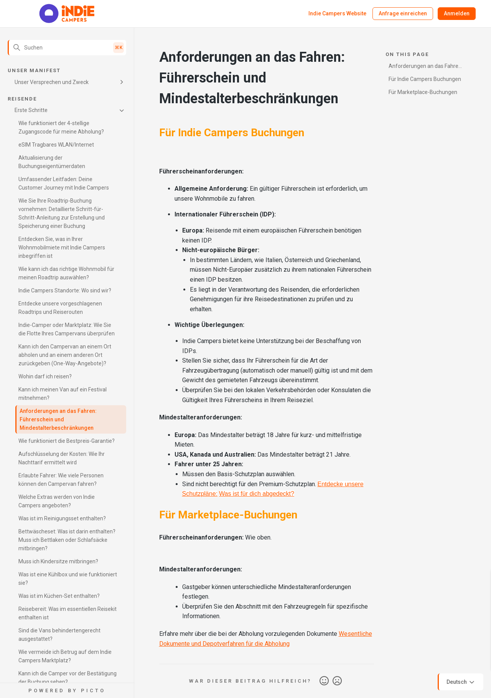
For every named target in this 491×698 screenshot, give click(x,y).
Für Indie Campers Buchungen (425, 79)
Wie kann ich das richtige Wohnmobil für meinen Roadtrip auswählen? (66, 273)
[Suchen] (67, 47)
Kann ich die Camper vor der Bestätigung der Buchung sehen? (67, 677)
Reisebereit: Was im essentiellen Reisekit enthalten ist (67, 613)
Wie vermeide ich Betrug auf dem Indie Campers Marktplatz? (65, 656)
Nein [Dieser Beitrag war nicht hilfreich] (337, 681)
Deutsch (461, 682)
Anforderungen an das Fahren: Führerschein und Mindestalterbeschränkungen (58, 419)
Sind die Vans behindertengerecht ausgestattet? (59, 634)
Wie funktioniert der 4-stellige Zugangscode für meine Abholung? (61, 127)
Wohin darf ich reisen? (45, 376)
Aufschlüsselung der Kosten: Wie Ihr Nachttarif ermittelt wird (61, 458)
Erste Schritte (31, 110)
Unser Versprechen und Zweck (52, 82)
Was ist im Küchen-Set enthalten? (59, 596)
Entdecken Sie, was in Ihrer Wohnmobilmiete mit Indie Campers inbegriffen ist (61, 247)
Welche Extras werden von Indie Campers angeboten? (56, 501)
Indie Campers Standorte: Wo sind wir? (64, 290)
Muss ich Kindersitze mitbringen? (58, 561)
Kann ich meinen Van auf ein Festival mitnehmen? (62, 393)
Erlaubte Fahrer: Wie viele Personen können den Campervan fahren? (61, 479)
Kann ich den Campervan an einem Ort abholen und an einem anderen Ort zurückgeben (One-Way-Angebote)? (64, 354)
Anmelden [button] (457, 13)
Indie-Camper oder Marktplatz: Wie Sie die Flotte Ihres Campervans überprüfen (66, 329)
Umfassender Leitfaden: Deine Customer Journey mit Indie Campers (63, 183)
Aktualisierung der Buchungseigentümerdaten (51, 162)
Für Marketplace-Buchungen (423, 92)
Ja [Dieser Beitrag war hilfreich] (324, 681)
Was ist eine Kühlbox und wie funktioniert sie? (67, 578)
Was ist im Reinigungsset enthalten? (62, 518)
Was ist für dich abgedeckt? (256, 493)
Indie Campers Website (337, 13)
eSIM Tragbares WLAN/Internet (56, 145)
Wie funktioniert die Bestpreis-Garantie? (66, 441)
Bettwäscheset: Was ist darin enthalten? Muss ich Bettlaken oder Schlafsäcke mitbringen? (66, 539)
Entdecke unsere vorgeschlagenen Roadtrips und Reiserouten (60, 307)
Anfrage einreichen (403, 13)
